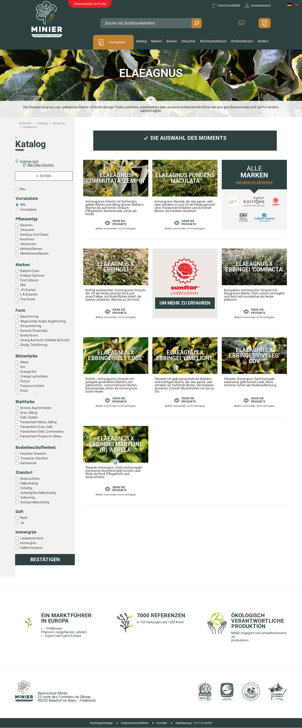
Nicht (23, 518)
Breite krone (29, 335)
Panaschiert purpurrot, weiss (41, 436)
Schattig (26, 488)
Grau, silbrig (28, 412)
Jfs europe (28, 290)
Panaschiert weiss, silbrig (38, 422)
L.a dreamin (29, 294)
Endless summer (32, 275)
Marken (156, 41)
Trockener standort (34, 458)
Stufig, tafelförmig (33, 345)
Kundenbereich (258, 5)
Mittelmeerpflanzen (34, 253)
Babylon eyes (29, 271)
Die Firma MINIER (226, 6)
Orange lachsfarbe (34, 376)
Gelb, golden (29, 417)
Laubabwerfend (31, 538)
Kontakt (241, 23)
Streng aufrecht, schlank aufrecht (45, 340)
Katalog (141, 41)
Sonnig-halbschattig (34, 502)
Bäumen (26, 225)
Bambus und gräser (34, 234)
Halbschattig (29, 483)
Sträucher (27, 230)
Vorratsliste (117, 42)
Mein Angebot (265, 23)
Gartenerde (28, 463)
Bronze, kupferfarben (35, 408)
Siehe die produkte (116, 222)
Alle (23, 204)
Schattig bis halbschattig (38, 493)
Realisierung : (184, 722)
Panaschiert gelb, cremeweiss (42, 431)
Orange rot (28, 371)
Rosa (23, 390)
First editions (29, 280)
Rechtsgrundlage (101, 722)
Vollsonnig (27, 497)
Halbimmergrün (31, 547)
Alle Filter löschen (38, 165)
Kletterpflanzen (31, 249)
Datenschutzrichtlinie (134, 722)
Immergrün (28, 543)
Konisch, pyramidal (33, 330)
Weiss (24, 362)
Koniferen (27, 239)
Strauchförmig (30, 326)
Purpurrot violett (32, 386)
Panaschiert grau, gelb (36, 427)
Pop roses (27, 299)
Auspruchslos (30, 478)
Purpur (25, 381)
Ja (22, 523)
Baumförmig (29, 316)
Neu (22, 189)
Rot (22, 367)
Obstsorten (28, 244)
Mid (22, 285)
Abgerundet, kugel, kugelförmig (43, 321)
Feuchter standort (33, 453)
